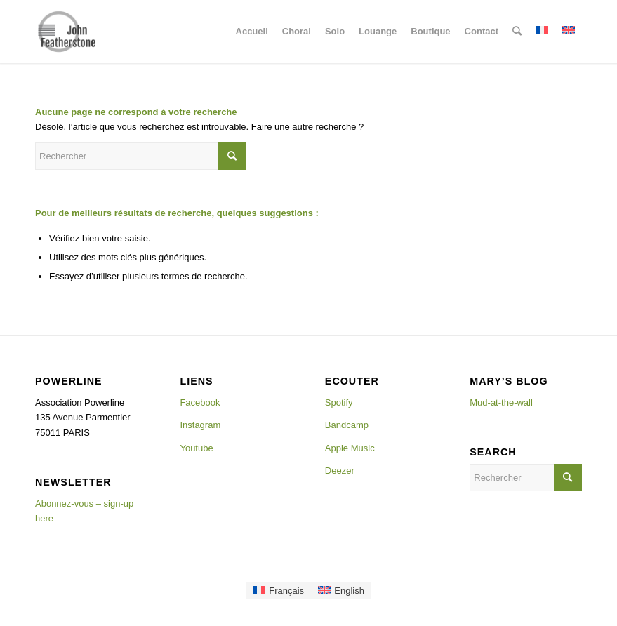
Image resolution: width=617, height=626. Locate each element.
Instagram (200, 425)
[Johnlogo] (66, 31)
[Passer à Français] (278, 590)
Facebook (200, 402)
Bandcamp (347, 425)
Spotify (339, 402)
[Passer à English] (341, 590)
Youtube (196, 448)
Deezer (339, 470)
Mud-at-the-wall (501, 402)
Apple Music (350, 448)
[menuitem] (252, 31)
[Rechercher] (517, 31)
